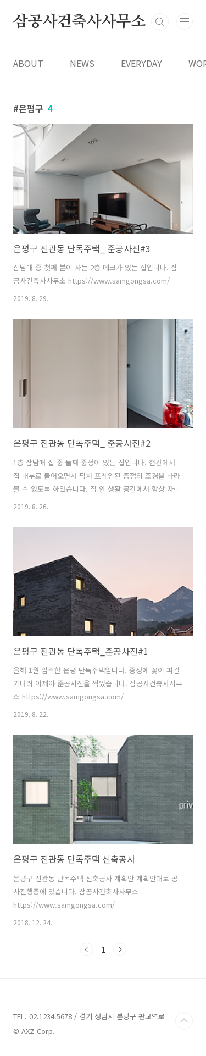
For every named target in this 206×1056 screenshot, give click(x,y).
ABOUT (28, 63)
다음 (119, 949)
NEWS (82, 63)
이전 (86, 949)
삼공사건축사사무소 (79, 22)
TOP (184, 1021)
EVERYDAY (141, 63)
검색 (160, 22)
